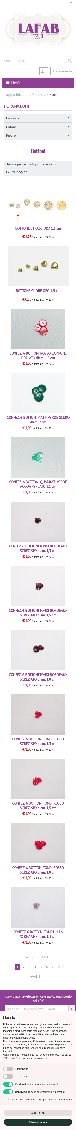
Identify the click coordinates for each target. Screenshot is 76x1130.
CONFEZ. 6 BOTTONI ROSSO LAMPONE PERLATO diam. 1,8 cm (38, 355)
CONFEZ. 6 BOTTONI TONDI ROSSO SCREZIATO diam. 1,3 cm (38, 741)
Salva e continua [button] (38, 1122)
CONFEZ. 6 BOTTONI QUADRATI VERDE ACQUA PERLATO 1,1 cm (38, 484)
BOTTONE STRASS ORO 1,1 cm (38, 228)
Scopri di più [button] (38, 1113)
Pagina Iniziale (15, 94)
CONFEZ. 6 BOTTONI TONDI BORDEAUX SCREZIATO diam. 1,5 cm (38, 612)
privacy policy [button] (35, 1027)
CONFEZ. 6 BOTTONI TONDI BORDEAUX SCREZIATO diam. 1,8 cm (38, 677)
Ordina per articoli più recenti (30, 164)
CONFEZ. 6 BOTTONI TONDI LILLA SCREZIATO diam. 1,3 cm (38, 934)
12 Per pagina (18, 172)
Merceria (38, 94)
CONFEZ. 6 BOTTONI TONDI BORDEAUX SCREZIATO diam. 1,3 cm (38, 548)
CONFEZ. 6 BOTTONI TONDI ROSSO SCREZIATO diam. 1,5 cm (38, 805)
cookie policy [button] (28, 1037)
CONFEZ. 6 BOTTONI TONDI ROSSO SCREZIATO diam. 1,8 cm (38, 870)
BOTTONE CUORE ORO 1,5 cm (38, 290)
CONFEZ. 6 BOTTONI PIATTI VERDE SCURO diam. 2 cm (38, 420)
